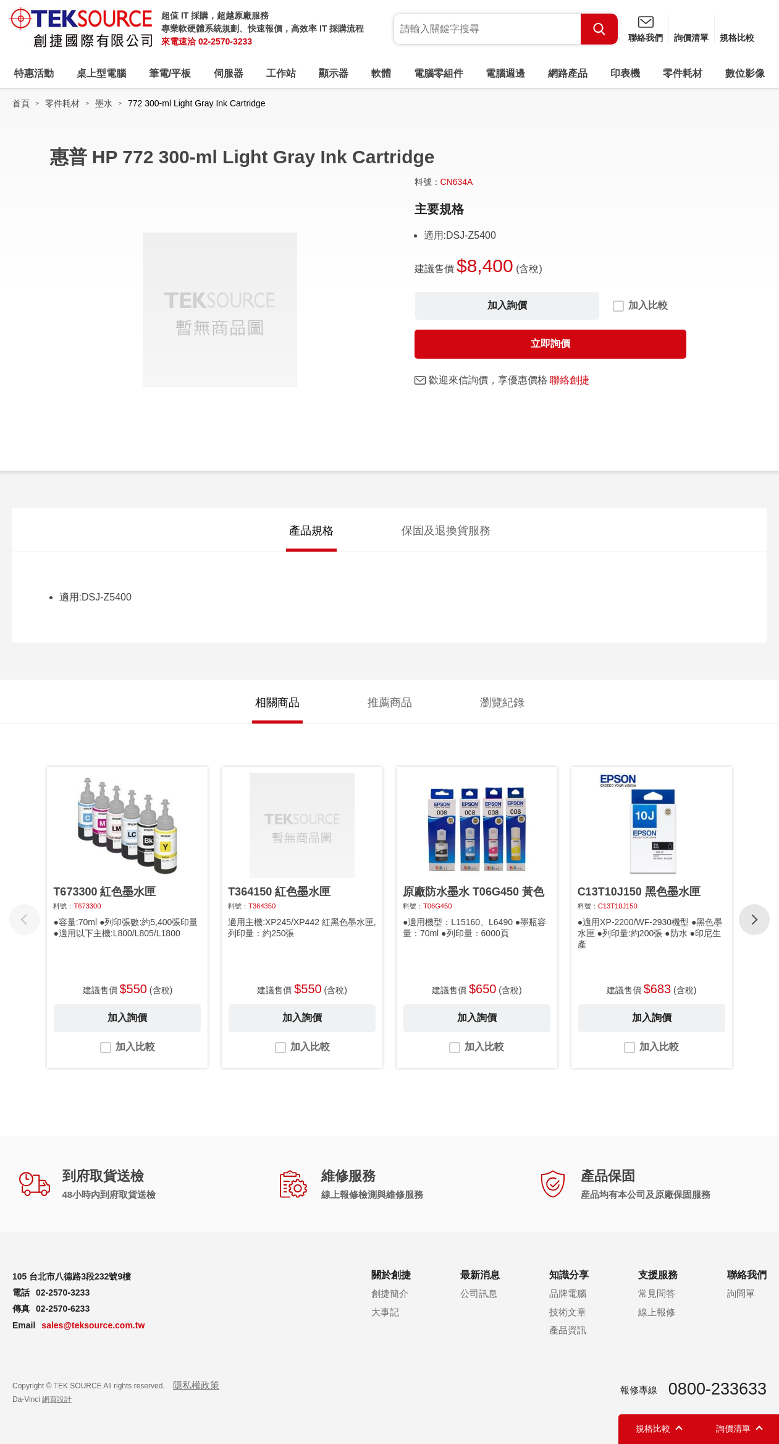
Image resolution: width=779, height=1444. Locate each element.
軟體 (381, 73)
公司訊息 (478, 1293)
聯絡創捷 (569, 380)
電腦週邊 (505, 73)
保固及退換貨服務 (446, 530)
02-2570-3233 (225, 41)
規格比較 (737, 38)
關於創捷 (391, 1275)
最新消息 (480, 1275)
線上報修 (656, 1312)
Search (599, 29)
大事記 (385, 1312)
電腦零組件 (438, 73)
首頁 (21, 103)
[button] (754, 919)
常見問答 (656, 1293)
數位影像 (745, 73)
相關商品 (277, 702)
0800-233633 (717, 1389)
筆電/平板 (170, 73)
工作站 (281, 73)
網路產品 (567, 73)
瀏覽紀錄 (502, 702)
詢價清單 (691, 38)
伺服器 (228, 73)
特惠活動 (34, 73)
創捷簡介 (389, 1293)
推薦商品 (390, 702)
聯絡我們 (645, 38)
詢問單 (741, 1293)
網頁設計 (57, 1399)
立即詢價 (550, 343)
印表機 (625, 73)
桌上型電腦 (101, 73)
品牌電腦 (567, 1293)
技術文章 (567, 1312)
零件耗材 (682, 73)
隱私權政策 (196, 1385)
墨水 (103, 103)
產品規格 (311, 530)
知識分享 (569, 1275)
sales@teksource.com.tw (93, 1325)
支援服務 (658, 1275)
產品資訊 (567, 1330)
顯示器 (333, 73)
